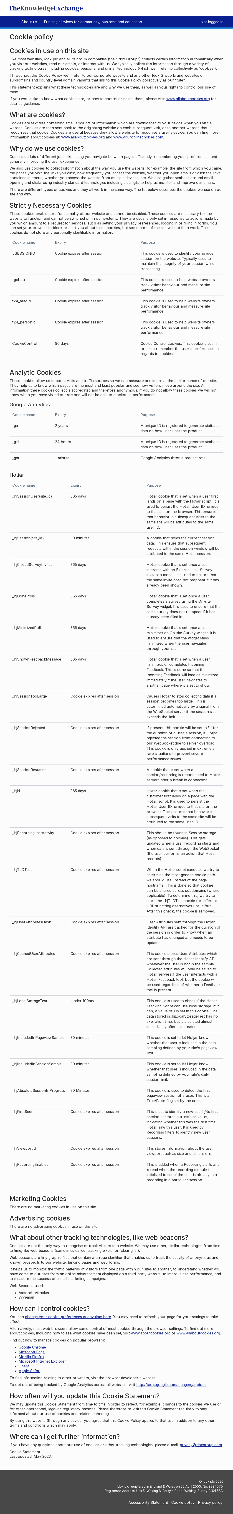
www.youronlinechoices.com (138, 137)
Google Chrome (32, 1347)
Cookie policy (183, 1502)
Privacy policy (210, 1502)
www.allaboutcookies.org (188, 98)
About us (29, 22)
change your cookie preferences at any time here (68, 1316)
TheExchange (46, 8)
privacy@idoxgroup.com (201, 1444)
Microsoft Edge (32, 1352)
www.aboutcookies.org (150, 1333)
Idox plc (209, 1481)
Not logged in (211, 22)
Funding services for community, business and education (93, 22)
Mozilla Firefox (31, 1356)
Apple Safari (29, 1371)
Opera (24, 1366)
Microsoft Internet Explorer (42, 1361)
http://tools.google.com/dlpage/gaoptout (171, 1384)
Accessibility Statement (148, 1502)
